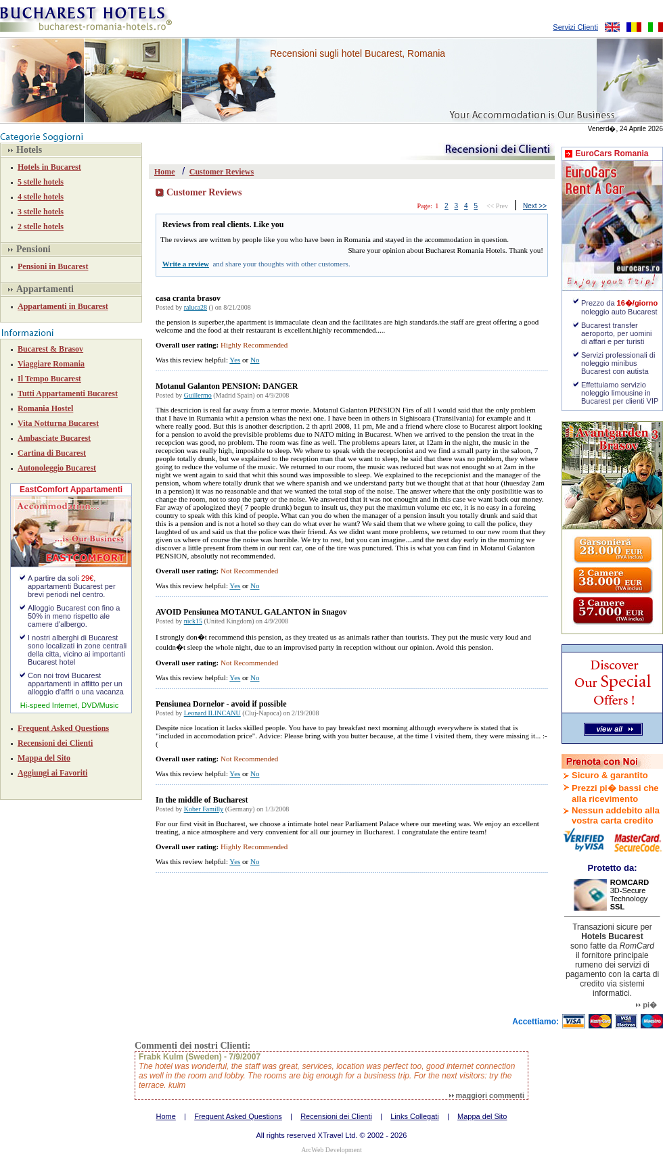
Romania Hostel (45, 408)
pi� (646, 1005)
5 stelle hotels (41, 182)
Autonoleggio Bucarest (57, 468)
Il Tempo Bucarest (49, 378)
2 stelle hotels (41, 226)
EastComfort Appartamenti (71, 489)
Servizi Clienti (575, 27)
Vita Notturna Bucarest (58, 423)
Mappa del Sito (44, 758)
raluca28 (195, 307)
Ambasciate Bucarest (54, 438)
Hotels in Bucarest (49, 167)
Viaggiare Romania (51, 363)
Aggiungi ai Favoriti (52, 773)
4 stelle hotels (41, 196)
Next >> (535, 206)
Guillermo (198, 395)
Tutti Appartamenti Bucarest (68, 393)
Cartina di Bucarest (52, 453)
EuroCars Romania (611, 153)
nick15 (193, 621)
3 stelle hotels (41, 211)
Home (164, 171)
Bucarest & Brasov (50, 349)
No (254, 360)
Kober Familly (204, 809)
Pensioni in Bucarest (53, 266)
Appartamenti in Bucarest (63, 306)
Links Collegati (414, 1116)
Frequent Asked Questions (63, 728)
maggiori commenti (486, 1095)
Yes (234, 360)
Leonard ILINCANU (212, 713)
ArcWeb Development (331, 1149)
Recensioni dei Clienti (55, 743)
